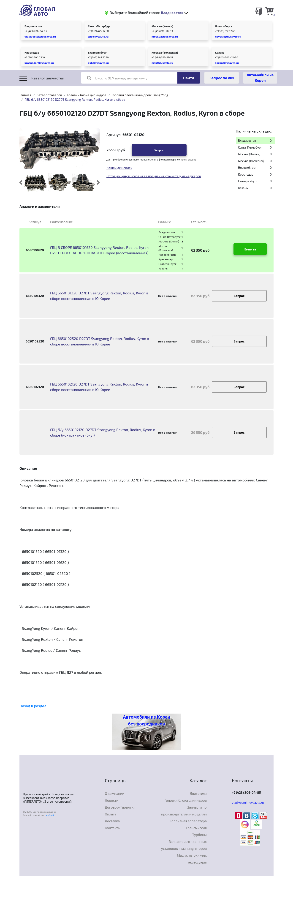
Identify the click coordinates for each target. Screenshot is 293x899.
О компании (114, 793)
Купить (250, 249)
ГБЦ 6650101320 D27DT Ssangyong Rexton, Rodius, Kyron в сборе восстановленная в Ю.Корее (99, 296)
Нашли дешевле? (119, 168)
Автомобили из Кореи (260, 77)
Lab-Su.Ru (50, 815)
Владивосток (33, 26)
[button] (21, 182)
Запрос (159, 150)
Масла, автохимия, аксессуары (192, 858)
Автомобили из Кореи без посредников (146, 720)
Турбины (199, 835)
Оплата (110, 814)
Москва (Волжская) (165, 52)
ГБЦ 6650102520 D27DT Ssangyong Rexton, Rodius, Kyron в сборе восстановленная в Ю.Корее (99, 341)
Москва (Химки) (162, 26)
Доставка (112, 821)
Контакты (112, 828)
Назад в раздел (32, 706)
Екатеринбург (97, 52)
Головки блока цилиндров (86, 95)
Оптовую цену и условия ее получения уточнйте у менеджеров (153, 176)
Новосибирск (223, 26)
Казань (219, 52)
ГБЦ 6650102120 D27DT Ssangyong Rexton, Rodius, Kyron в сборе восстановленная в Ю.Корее (99, 387)
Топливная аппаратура (188, 821)
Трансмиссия (196, 828)
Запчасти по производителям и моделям (184, 810)
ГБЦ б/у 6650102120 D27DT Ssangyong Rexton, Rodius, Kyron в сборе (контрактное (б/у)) (102, 432)
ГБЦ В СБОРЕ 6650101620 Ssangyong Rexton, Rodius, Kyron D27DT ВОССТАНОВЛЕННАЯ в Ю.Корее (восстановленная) (99, 250)
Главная (25, 95)
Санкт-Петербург (99, 26)
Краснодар (31, 52)
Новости (111, 800)
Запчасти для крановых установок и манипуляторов (184, 844)
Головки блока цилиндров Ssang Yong (140, 95)
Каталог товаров (49, 95)
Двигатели (198, 793)
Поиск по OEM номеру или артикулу (117, 78)
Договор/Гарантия (120, 807)
